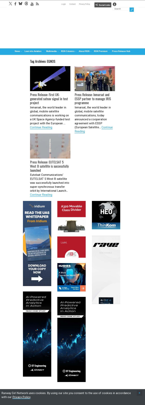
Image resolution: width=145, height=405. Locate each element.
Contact (72, 4)
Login (63, 4)
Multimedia (51, 51)
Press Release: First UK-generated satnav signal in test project (49, 98)
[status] (139, 393)
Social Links (104, 5)
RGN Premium (100, 51)
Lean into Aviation (32, 51)
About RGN (84, 51)
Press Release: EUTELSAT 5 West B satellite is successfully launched (49, 166)
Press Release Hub (121, 51)
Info (114, 4)
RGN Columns (67, 51)
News (17, 51)
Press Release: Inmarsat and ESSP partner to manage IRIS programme (93, 98)
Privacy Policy (84, 4)
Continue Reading (41, 127)
